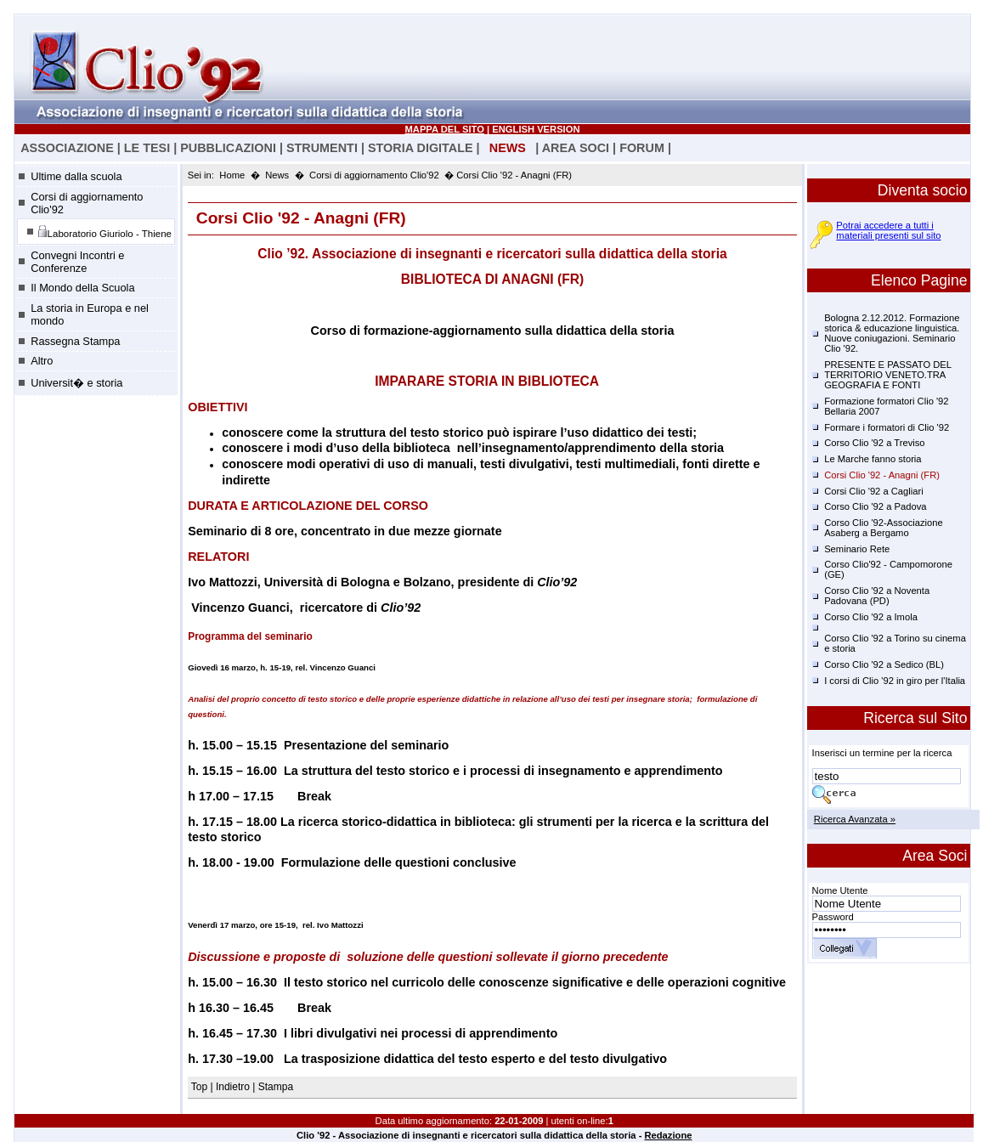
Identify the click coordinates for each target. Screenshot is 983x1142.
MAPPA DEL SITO (444, 129)
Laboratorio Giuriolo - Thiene (104, 231)
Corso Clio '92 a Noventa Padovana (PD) (876, 595)
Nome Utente (840, 890)
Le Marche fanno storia (872, 459)
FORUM (641, 148)
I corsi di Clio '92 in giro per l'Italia (894, 681)
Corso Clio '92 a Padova (875, 506)
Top (201, 1087)
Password (833, 917)
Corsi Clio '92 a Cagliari (874, 491)
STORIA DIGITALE (420, 148)
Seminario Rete (857, 549)
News (277, 175)
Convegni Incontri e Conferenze (77, 261)
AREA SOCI (575, 148)
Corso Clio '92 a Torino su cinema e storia (895, 643)
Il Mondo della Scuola (82, 287)
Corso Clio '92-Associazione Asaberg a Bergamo (883, 527)
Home (232, 175)
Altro (42, 360)
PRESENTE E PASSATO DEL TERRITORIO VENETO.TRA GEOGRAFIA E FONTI (888, 374)
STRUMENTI (322, 148)
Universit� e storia (76, 382)
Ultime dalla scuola (76, 176)
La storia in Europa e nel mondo (90, 314)
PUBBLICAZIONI (228, 148)
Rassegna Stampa (75, 341)
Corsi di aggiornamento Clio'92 (87, 203)
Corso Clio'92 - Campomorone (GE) (888, 569)
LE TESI (147, 148)
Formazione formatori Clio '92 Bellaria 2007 (886, 406)
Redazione (668, 1135)
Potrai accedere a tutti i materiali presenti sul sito (888, 230)
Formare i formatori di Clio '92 (886, 427)
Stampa (275, 1087)
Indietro (233, 1087)
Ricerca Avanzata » (854, 819)
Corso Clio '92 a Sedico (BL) (884, 664)
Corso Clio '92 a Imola (871, 617)
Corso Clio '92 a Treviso (874, 443)
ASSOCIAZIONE (67, 148)
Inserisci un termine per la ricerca (882, 753)
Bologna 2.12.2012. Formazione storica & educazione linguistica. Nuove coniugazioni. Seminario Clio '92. (891, 333)
